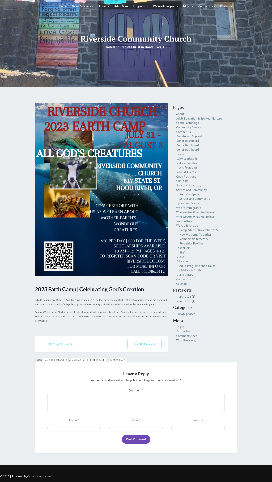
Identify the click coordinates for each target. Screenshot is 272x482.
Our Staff (182, 181)
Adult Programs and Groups (197, 266)
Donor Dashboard (187, 141)
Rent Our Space (189, 194)
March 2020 (183, 301)
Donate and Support (189, 136)
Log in (180, 327)
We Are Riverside (187, 225)
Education (182, 261)
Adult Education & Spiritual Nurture (199, 118)
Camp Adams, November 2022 (198, 230)
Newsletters (184, 221)
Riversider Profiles (191, 243)
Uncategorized (186, 314)
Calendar (182, 284)
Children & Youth (190, 270)
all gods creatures (56, 360)
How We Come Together (195, 234)
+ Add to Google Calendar (59, 344)
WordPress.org (186, 340)
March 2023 (183, 297)
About (104, 6)
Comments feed (186, 336)
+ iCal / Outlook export (145, 344)
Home (63, 6)
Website (198, 420)
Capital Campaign (187, 123)
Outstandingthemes (39, 476)
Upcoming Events (187, 203)
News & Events (83, 6)
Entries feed (184, 331)
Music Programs (186, 167)
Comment (136, 390)
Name (74, 420)
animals (76, 360)
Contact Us (206, 6)
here (165, 312)
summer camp (117, 360)
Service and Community (191, 190)
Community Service (188, 127)
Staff (182, 252)
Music (188, 6)
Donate (226, 6)
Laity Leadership (187, 159)
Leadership (183, 248)
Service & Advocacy (188, 185)
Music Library (184, 275)
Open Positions (186, 176)
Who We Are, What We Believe (195, 212)
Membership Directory (193, 239)
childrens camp (96, 360)
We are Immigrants (165, 6)
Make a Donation (187, 163)
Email (136, 420)
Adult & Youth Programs (131, 6)
